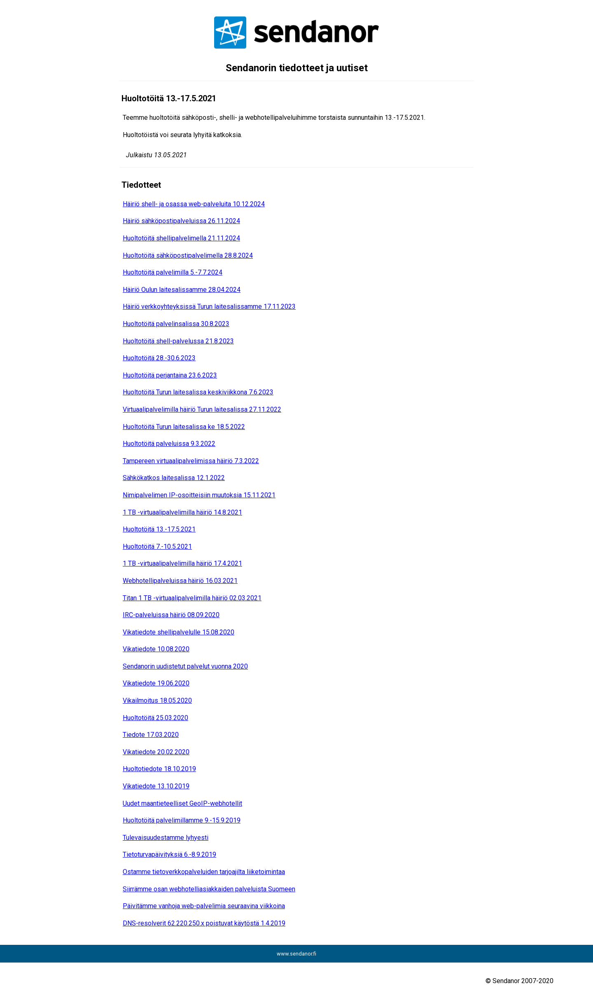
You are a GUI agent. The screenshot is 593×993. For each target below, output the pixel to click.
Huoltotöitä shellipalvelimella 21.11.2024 (181, 238)
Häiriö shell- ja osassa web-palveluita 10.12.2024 (194, 204)
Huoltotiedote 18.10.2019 (159, 769)
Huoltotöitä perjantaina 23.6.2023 (170, 375)
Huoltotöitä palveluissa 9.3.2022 (169, 444)
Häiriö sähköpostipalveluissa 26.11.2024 (181, 221)
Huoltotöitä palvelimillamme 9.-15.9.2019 (181, 820)
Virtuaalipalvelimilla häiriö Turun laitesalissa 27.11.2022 (202, 409)
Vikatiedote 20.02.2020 (156, 752)
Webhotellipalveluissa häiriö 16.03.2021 (180, 581)
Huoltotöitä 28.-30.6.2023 (159, 358)
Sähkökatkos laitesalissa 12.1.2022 (174, 478)
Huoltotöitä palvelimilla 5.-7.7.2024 (172, 272)
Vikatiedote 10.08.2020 (156, 649)
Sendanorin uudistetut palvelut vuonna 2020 (185, 666)
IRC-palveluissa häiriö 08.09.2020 (171, 615)
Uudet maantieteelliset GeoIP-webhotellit (182, 803)
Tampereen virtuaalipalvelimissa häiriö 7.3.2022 (191, 461)
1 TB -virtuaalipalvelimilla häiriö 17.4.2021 (182, 563)
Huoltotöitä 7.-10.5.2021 (157, 546)
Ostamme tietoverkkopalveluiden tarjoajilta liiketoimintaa (204, 872)
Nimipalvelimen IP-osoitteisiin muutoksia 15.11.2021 (199, 495)
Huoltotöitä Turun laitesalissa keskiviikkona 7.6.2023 (198, 392)
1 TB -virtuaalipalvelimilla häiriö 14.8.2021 (182, 512)
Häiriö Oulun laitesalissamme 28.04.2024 (181, 290)
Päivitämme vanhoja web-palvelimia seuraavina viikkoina (204, 906)
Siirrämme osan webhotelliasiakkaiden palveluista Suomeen (209, 889)
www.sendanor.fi (296, 954)
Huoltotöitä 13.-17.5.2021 (159, 529)
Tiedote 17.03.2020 (151, 735)
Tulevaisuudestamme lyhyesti (165, 837)
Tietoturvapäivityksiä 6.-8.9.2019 (169, 854)
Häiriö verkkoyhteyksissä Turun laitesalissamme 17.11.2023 (209, 306)
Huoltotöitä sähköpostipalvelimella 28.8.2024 (188, 255)
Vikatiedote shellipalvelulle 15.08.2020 (178, 632)
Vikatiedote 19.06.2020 (156, 683)
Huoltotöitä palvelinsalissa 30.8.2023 (176, 324)
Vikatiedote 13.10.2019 (156, 786)
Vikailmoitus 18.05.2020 (157, 700)
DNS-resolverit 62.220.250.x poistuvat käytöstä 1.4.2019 (204, 923)
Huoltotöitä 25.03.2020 (155, 718)
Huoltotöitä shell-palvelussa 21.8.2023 (178, 341)
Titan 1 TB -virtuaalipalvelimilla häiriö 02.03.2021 (192, 598)
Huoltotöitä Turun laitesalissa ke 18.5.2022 (184, 427)
